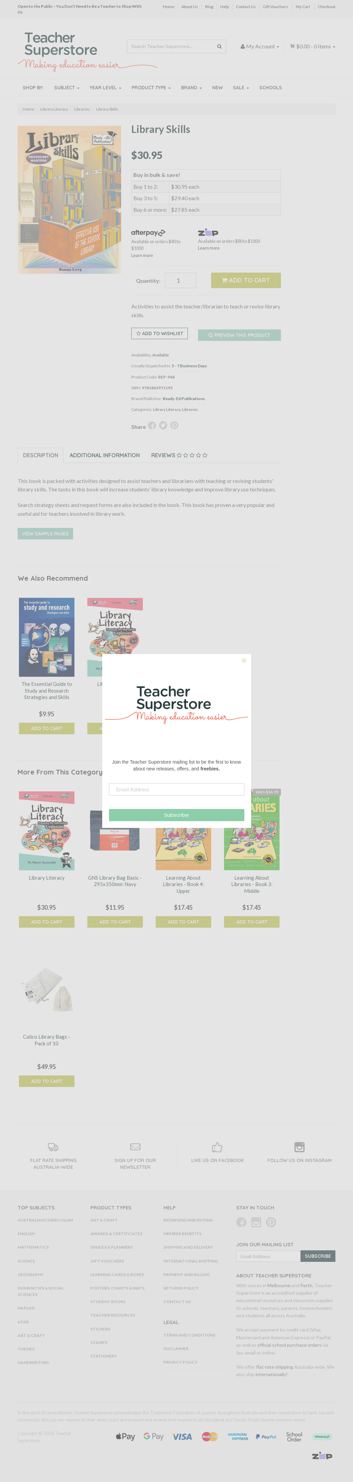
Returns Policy (181, 1288)
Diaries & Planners (111, 1247)
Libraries (190, 409)
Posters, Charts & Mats (117, 1288)
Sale (241, 88)
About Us (189, 6)
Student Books (108, 1301)
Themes (26, 1348)
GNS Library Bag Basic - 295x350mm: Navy (115, 881)
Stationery (103, 1356)
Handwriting (33, 1362)
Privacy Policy (180, 1362)
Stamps (98, 1342)
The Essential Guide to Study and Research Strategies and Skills (46, 690)
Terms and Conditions (189, 1335)
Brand (191, 88)
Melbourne (278, 1285)
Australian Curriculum (45, 1220)
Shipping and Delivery (188, 1247)
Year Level (106, 88)
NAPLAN (26, 1308)
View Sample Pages (45, 534)
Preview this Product (239, 335)
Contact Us (246, 6)
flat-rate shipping (274, 1367)
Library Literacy (166, 409)
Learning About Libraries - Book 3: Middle (251, 884)
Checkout (326, 6)
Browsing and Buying (188, 1220)
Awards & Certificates (116, 1233)
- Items (312, 46)
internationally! (272, 1374)
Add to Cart (246, 280)
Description (40, 455)
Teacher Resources (112, 1315)
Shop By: (33, 88)
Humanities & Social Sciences (41, 1291)
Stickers (100, 1329)
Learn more (142, 255)
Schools (270, 88)
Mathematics (33, 1247)
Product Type (151, 88)
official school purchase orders (289, 1345)
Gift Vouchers (275, 6)
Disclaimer (176, 1348)
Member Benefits (182, 1233)
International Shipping (190, 1261)
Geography (31, 1274)
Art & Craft (31, 1335)
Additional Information (105, 455)
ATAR (23, 1321)
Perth (306, 1285)
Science (26, 1261)
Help (224, 6)
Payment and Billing (186, 1274)
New (217, 88)
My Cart (303, 6)
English (26, 1233)
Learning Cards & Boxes (117, 1274)
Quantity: (148, 280)
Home (168, 6)
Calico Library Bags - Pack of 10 (46, 1040)
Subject (67, 88)
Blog (209, 6)
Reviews (179, 455)
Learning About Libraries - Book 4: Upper (183, 884)
